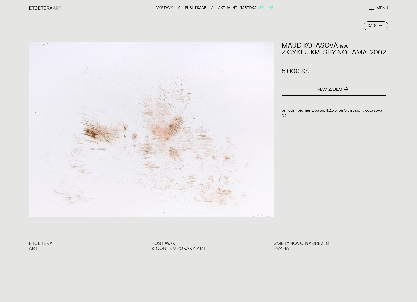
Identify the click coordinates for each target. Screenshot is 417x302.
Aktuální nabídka (245, 8)
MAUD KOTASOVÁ (310, 45)
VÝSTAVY (164, 8)
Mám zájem (332, 89)
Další (375, 26)
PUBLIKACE (195, 8)
